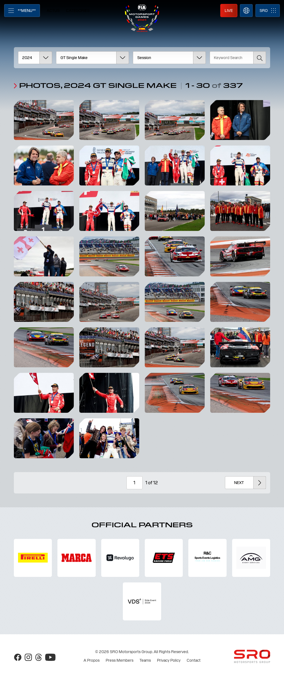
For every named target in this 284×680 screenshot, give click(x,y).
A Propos (91, 660)
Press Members (119, 660)
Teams (145, 660)
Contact (194, 660)
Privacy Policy (169, 660)
